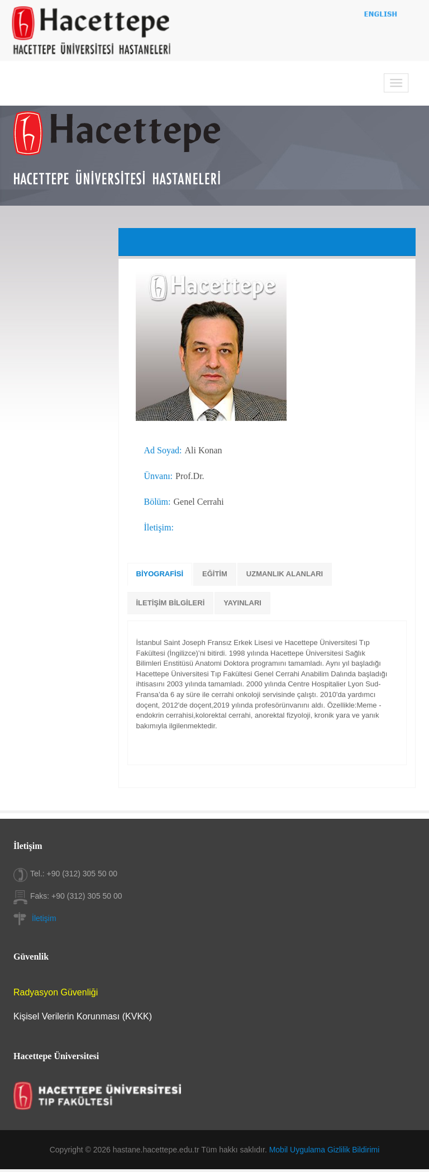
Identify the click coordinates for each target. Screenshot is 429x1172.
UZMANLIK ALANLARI (284, 574)
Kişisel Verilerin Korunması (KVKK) (82, 1016)
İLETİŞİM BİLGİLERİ (170, 603)
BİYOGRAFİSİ (160, 574)
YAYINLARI (242, 603)
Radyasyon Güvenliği (55, 992)
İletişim (44, 918)
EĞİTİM (214, 574)
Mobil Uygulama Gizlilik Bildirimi (324, 1149)
